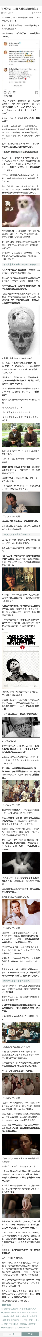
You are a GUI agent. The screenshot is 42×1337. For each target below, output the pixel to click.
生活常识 (10, 13)
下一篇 (30, 1334)
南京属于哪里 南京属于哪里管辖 (16, 1328)
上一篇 (11, 1334)
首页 (4, 13)
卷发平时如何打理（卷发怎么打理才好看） (20, 1324)
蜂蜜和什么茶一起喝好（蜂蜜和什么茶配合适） (22, 1316)
